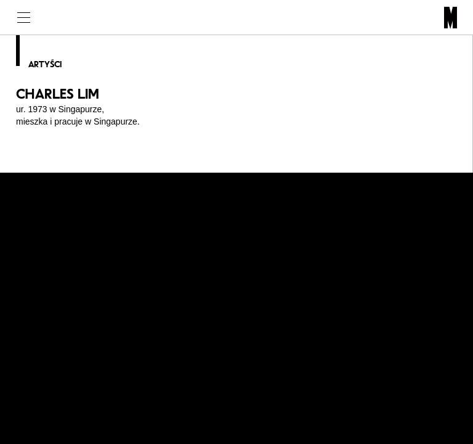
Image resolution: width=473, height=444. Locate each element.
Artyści (45, 64)
